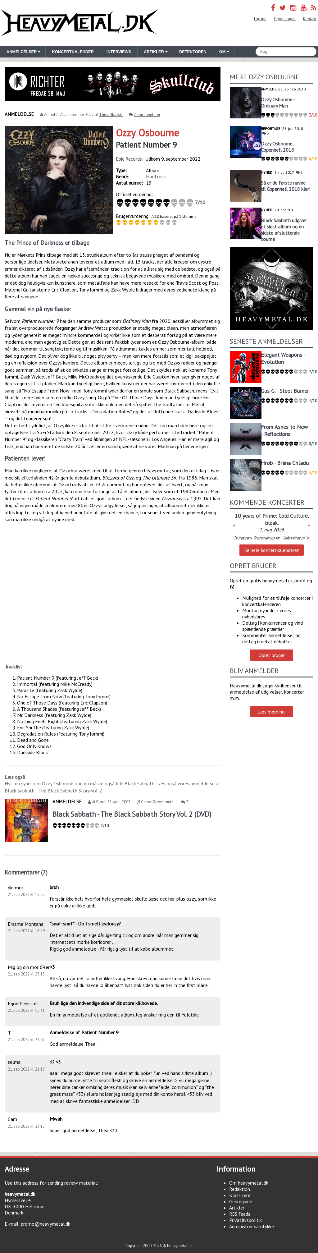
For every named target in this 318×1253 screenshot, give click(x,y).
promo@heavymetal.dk (45, 1224)
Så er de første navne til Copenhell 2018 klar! (285, 186)
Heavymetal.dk (79, 23)
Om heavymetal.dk (248, 1183)
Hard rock (156, 176)
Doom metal (164, 802)
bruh (54, 887)
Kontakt (309, 18)
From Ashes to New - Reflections (284, 430)
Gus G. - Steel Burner (285, 390)
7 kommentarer (147, 114)
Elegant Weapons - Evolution (283, 358)
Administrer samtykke (251, 1226)
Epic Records (129, 159)
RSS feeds (239, 1214)
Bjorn (101, 802)
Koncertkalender (72, 51)
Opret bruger (285, 18)
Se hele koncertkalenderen (271, 550)
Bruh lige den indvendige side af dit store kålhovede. (104, 1003)
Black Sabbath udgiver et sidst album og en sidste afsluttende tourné (284, 229)
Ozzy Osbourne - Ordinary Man (278, 102)
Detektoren (193, 51)
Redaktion (239, 1189)
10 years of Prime (255, 515)
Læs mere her (271, 712)
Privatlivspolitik (245, 1220)
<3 (52, 967)
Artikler (236, 1208)
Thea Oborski (111, 114)
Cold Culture (293, 515)
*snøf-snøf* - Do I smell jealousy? (85, 923)
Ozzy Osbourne (147, 132)
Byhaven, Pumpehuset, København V (271, 538)
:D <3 (55, 1061)
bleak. (272, 522)
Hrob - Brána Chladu (285, 462)
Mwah (56, 1119)
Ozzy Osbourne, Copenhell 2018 (277, 146)
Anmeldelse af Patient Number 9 (84, 1032)
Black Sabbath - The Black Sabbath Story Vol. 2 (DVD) (131, 814)
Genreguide (240, 1201)
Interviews (119, 51)
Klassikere (239, 1195)
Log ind (260, 18)
